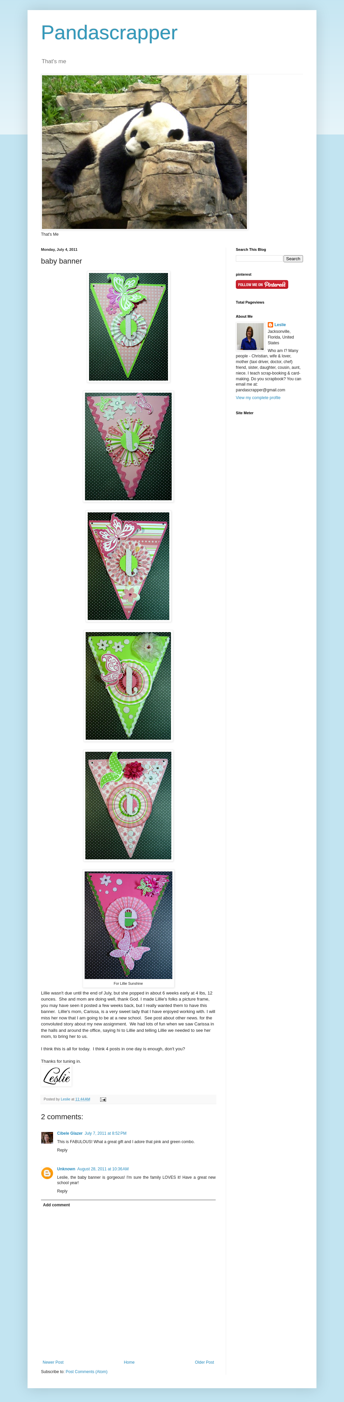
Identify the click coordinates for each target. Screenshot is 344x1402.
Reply (62, 1150)
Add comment (56, 1205)
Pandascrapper (109, 32)
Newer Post (53, 1362)
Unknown (66, 1169)
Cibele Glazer (70, 1133)
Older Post (204, 1362)
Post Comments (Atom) (87, 1371)
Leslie (280, 324)
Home (129, 1362)
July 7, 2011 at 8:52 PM (105, 1133)
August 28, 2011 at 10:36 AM (103, 1169)
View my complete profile (258, 397)
